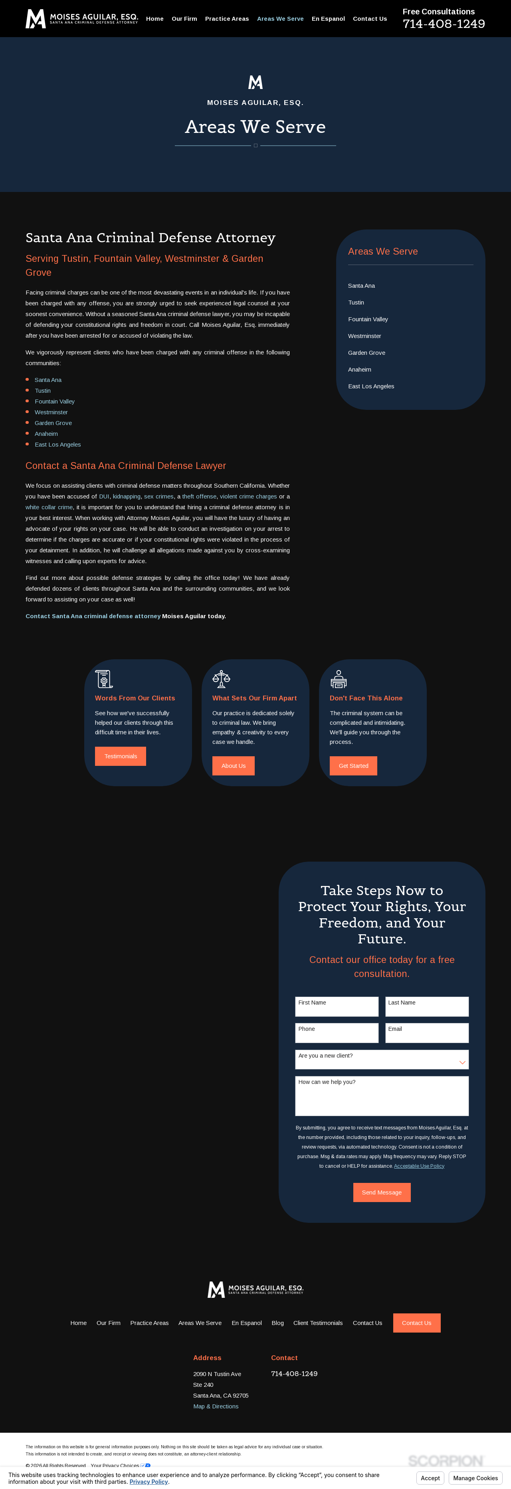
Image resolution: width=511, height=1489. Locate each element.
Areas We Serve (200, 1322)
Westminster (51, 412)
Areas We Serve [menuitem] (280, 18)
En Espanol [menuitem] (328, 18)
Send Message (392, 1192)
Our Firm (109, 1322)
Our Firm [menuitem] (184, 18)
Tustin (43, 390)
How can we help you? (336, 1082)
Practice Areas (149, 1322)
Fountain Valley (55, 401)
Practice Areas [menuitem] (227, 18)
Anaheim (46, 433)
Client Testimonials (318, 1322)
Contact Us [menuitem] (370, 18)
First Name (322, 1002)
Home (78, 1322)
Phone (316, 1029)
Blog (277, 1322)
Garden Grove (53, 422)
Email (405, 1029)
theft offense (199, 496)
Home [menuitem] (155, 18)
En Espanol (247, 1322)
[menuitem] (410, 285)
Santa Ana (48, 379)
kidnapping (127, 496)
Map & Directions (216, 1406)
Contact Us (367, 1322)
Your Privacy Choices (121, 1466)
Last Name (412, 1002)
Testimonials (132, 756)
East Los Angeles (58, 444)
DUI (104, 496)
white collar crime (49, 507)
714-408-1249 (444, 23)
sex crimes (159, 496)
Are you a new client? (335, 1055)
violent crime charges (248, 496)
